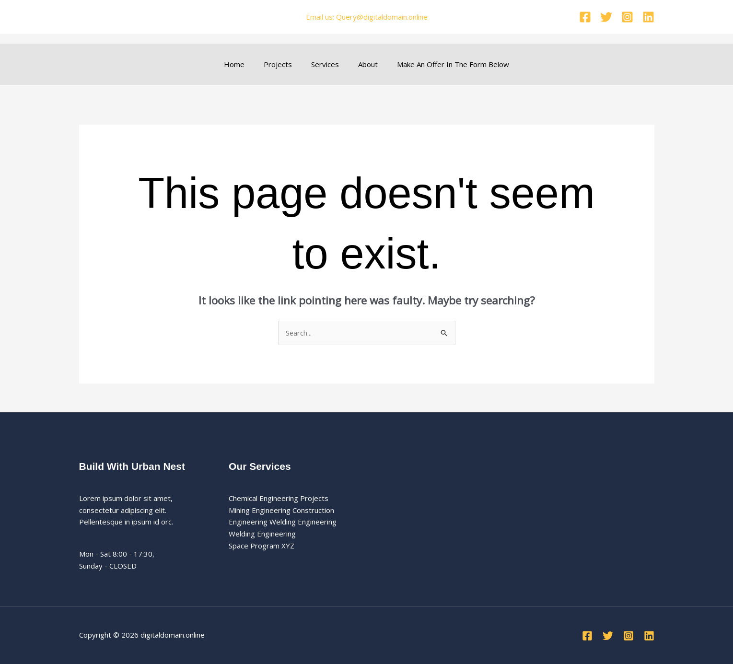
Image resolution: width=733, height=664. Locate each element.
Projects (282, 64)
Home (243, 64)
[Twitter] (606, 17)
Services (325, 64)
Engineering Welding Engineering (283, 522)
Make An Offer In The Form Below (443, 64)
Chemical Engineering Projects (278, 498)
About (363, 64)
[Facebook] (585, 17)
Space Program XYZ (261, 545)
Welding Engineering (262, 534)
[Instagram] (627, 17)
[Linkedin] (648, 17)
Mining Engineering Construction (281, 510)
